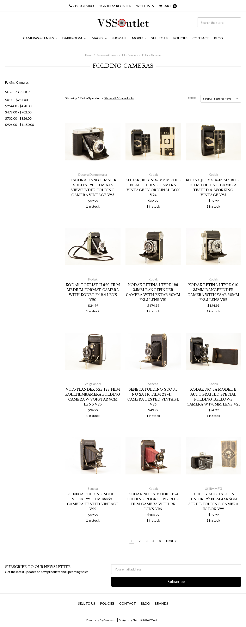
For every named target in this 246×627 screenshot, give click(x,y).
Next (171, 541)
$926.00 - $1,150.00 (19, 124)
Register (123, 6)
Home (88, 55)
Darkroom (74, 38)
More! (139, 38)
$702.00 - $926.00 (18, 118)
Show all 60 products (119, 98)
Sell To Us (159, 38)
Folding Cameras (151, 55)
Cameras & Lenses (40, 38)
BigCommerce (108, 620)
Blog (218, 38)
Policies (180, 38)
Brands (161, 603)
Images (99, 38)
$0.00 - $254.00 (16, 100)
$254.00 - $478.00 (18, 106)
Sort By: (207, 98)
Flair (135, 620)
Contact (200, 38)
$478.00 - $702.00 (18, 112)
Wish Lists (145, 6)
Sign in (105, 6)
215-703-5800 (81, 6)
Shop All (119, 38)
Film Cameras (130, 55)
